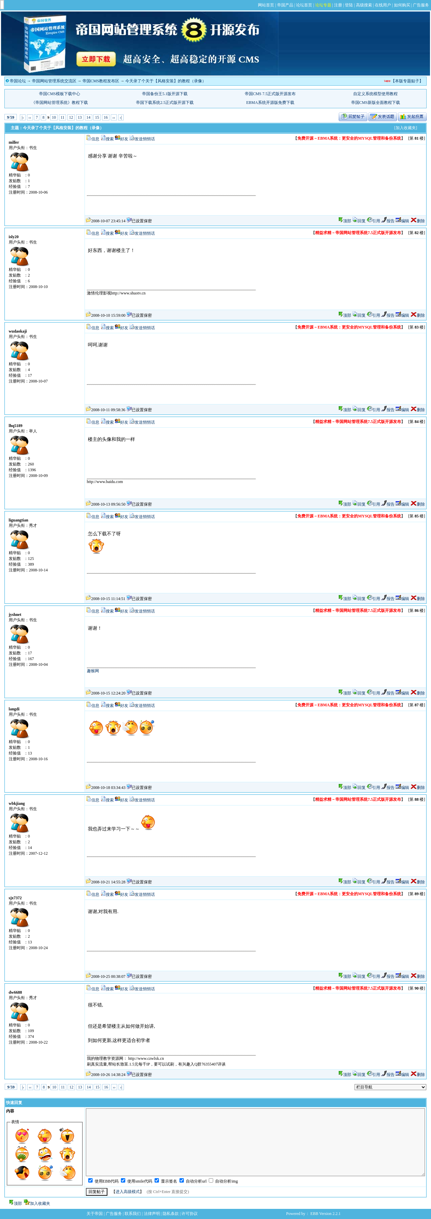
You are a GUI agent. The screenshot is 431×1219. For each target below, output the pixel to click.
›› (113, 117)
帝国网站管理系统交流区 (54, 81)
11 (63, 117)
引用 (373, 221)
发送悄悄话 (145, 139)
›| (121, 117)
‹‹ (30, 117)
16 (106, 117)
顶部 (347, 221)
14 (89, 117)
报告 (388, 221)
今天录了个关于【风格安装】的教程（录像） (165, 81)
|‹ (23, 117)
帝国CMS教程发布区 (100, 81)
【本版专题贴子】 (407, 81)
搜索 (110, 139)
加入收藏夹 (40, 1203)
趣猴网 (93, 671)
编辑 (402, 221)
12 (71, 117)
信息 (95, 139)
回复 (359, 221)
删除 (417, 221)
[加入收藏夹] (405, 127)
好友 (124, 139)
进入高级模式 (127, 1191)
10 (54, 117)
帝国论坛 (18, 81)
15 (97, 117)
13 (80, 117)
